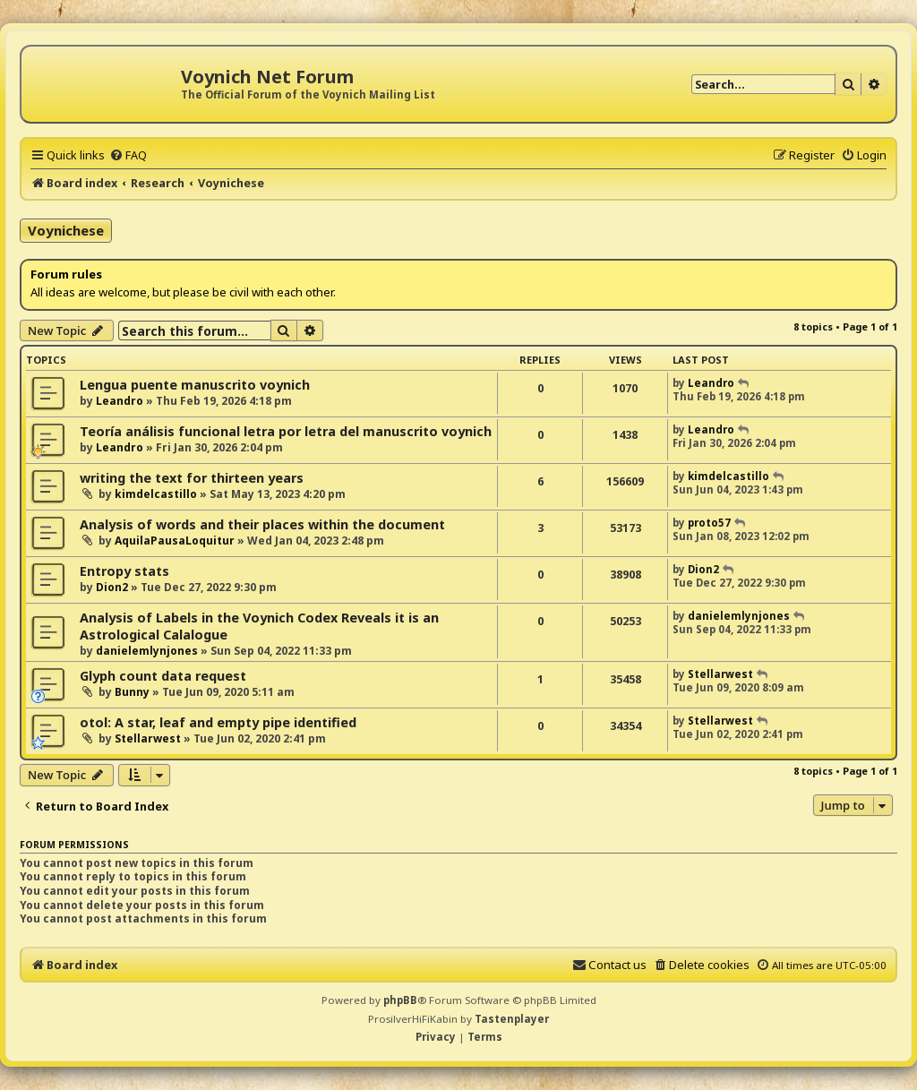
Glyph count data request (163, 675)
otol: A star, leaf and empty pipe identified (218, 722)
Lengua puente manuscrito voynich (195, 384)
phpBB (400, 1000)
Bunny (132, 691)
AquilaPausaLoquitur (175, 540)
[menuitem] (128, 155)
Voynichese (66, 230)
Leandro (119, 400)
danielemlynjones (147, 650)
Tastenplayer (512, 1019)
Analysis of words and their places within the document (262, 524)
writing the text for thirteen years (192, 477)
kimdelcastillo (156, 494)
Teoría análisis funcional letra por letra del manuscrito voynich (286, 431)
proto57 (709, 522)
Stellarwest (720, 674)
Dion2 (112, 587)
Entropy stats (124, 570)
